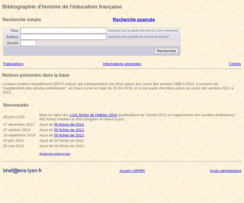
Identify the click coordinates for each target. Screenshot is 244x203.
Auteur (12, 37)
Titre (14, 30)
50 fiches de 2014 (69, 124)
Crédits (235, 64)
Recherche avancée (134, 19)
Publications (13, 64)
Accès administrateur (225, 171)
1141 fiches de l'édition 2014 (93, 115)
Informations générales (122, 64)
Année (12, 43)
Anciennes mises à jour (54, 153)
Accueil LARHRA (132, 171)
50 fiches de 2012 (69, 130)
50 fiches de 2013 (69, 135)
